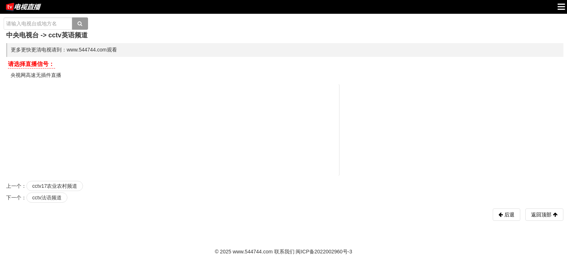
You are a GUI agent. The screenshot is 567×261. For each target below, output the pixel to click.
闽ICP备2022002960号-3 (324, 251)
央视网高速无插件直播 (36, 75)
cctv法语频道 (47, 197)
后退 (508, 215)
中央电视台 (22, 35)
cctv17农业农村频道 (54, 186)
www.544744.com (253, 251)
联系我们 (284, 251)
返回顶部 (544, 215)
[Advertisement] (284, 129)
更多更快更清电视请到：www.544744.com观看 (64, 50)
